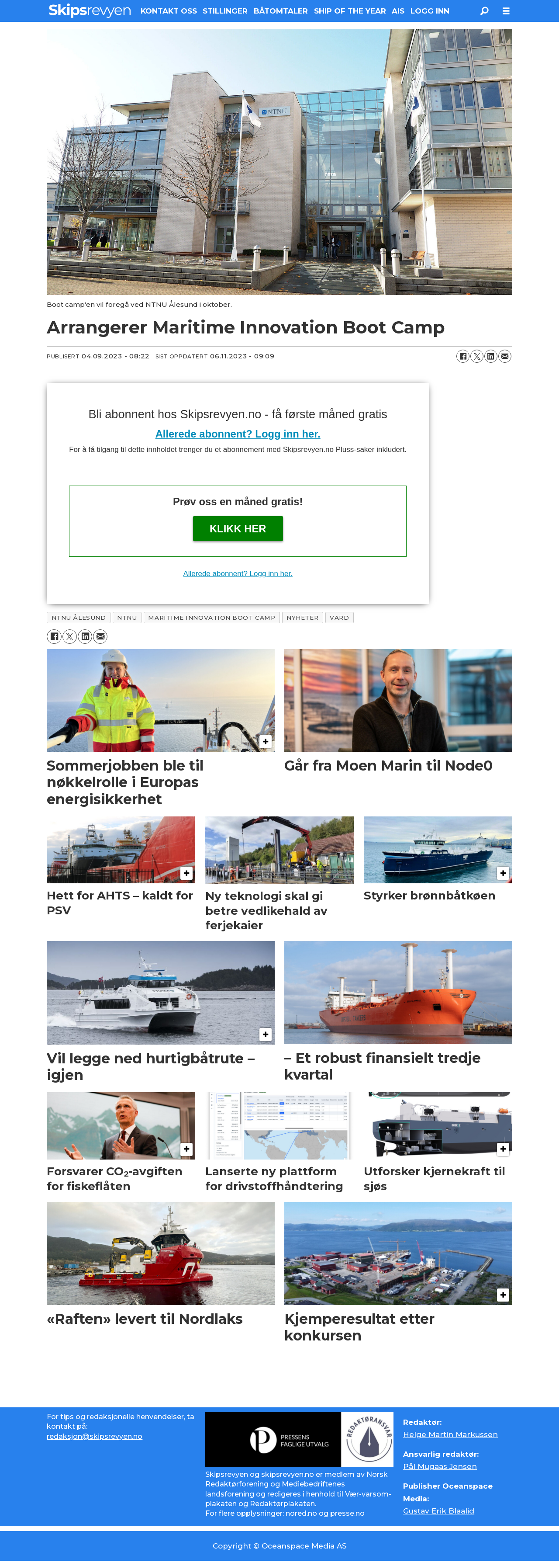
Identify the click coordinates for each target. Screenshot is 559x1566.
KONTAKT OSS (169, 11)
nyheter (302, 617)
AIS (398, 11)
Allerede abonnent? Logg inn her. (238, 434)
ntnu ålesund (79, 617)
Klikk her (238, 529)
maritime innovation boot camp (211, 617)
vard (339, 617)
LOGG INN (430, 11)
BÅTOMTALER (281, 11)
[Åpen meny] (506, 11)
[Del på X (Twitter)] (476, 356)
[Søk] (484, 11)
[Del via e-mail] (504, 356)
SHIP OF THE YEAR (350, 11)
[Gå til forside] (90, 10)
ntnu (127, 617)
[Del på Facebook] (462, 356)
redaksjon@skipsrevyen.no (94, 1436)
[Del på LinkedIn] (490, 356)
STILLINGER (225, 11)
